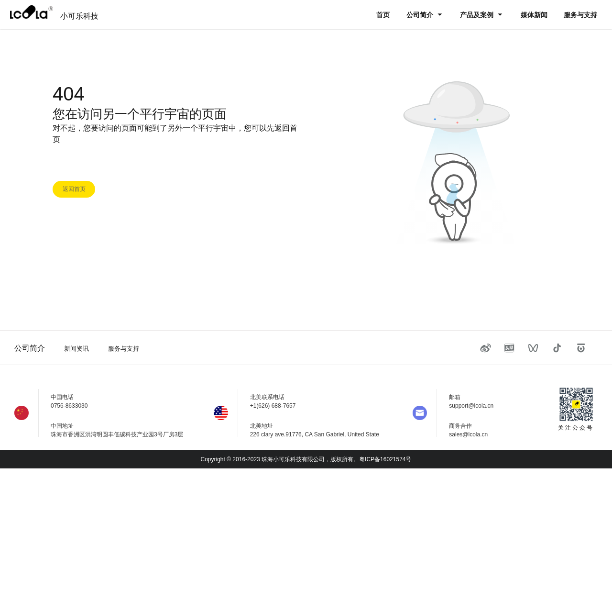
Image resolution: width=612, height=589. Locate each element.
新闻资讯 (76, 348)
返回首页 (74, 189)
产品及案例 (477, 15)
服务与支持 (580, 15)
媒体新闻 (534, 15)
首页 (383, 15)
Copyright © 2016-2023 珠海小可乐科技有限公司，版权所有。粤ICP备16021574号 (306, 459)
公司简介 (420, 15)
